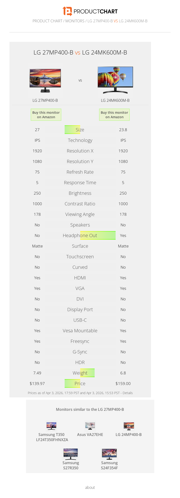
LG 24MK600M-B (115, 100)
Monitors (74, 21)
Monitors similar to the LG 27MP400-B (90, 409)
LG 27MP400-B (45, 100)
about (90, 487)
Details (128, 393)
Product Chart (47, 21)
